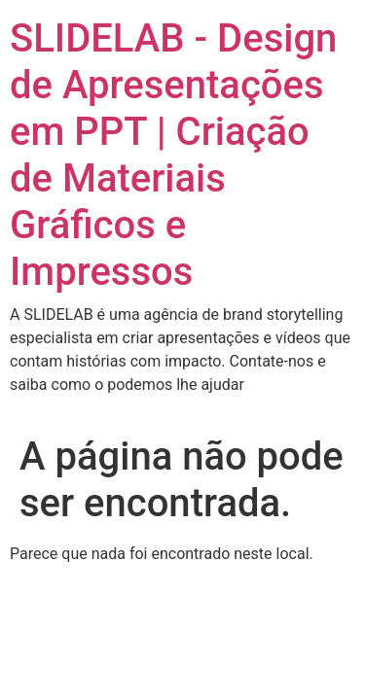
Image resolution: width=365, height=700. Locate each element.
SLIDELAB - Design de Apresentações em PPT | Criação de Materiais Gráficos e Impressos (173, 155)
